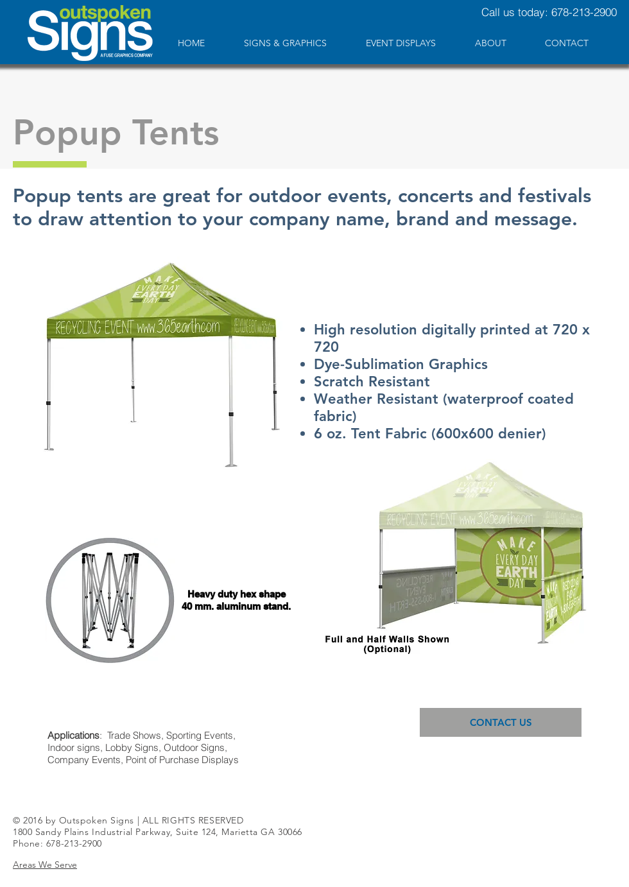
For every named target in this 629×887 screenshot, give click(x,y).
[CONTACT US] (501, 722)
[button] (45, 864)
